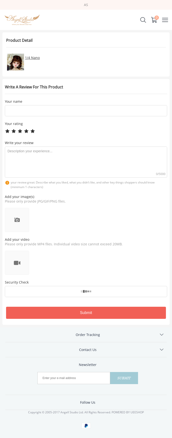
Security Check (17, 282)
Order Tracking (88, 334)
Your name (13, 101)
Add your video (17, 239)
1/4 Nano (32, 57)
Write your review (19, 142)
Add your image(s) (19, 196)
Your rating (14, 123)
